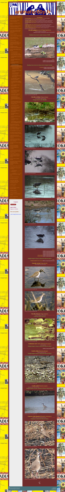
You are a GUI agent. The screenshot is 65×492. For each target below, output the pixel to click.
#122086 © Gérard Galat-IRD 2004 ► (49, 60)
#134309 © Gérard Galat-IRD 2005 (49, 68)
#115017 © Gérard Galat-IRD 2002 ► (49, 256)
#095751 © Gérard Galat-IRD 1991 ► (49, 260)
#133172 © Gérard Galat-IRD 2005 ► (49, 61)
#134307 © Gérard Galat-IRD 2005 (49, 67)
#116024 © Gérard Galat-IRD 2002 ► (49, 254)
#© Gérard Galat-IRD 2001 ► (49, 348)
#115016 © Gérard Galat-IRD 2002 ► (49, 255)
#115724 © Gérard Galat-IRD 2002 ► (49, 253)
